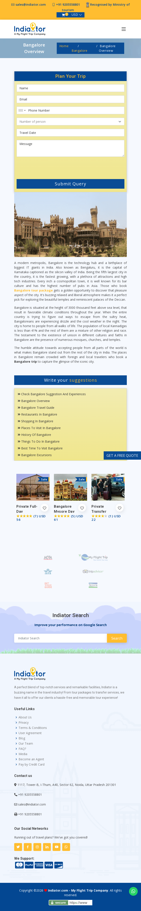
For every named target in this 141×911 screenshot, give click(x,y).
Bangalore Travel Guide (36, 407)
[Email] (70, 99)
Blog (22, 738)
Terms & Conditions (33, 727)
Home (64, 46)
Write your (70, 380)
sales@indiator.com (30, 4)
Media (23, 754)
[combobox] (22, 110)
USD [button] (75, 14)
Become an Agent (31, 759)
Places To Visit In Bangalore (39, 428)
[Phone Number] (70, 110)
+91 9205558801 (68, 4)
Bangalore (80, 50)
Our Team (26, 743)
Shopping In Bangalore (35, 421)
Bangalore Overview (34, 401)
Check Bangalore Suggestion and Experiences (52, 394)
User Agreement (30, 733)
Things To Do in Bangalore (39, 441)
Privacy (24, 722)
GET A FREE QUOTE (122, 455)
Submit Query (70, 184)
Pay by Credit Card (32, 764)
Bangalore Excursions (35, 455)
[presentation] (43, 167)
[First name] (70, 88)
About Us (25, 717)
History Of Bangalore (34, 435)
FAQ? (22, 748)
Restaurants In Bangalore (37, 414)
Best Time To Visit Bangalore (40, 448)
